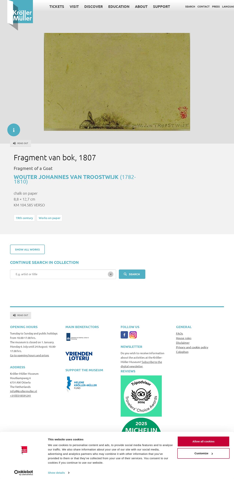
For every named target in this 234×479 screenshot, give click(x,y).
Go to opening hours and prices (29, 355)
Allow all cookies (204, 440)
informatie (11, 128)
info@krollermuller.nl (23, 391)
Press (208, 6)
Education (111, 6)
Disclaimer (183, 342)
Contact (196, 6)
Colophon (182, 351)
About (134, 6)
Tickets (49, 6)
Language (222, 6)
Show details (56, 471)
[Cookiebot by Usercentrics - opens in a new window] (24, 472)
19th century (24, 218)
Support (154, 6)
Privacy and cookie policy (192, 347)
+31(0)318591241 (20, 395)
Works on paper (49, 218)
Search (183, 6)
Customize (204, 452)
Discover (86, 6)
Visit (66, 6)
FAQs (179, 333)
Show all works (27, 249)
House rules (183, 338)
